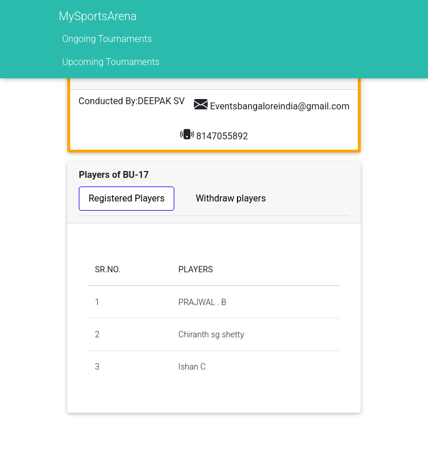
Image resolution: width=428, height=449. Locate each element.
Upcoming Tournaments (110, 61)
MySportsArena (98, 16)
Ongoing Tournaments (107, 38)
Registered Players (127, 198)
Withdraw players (231, 198)
